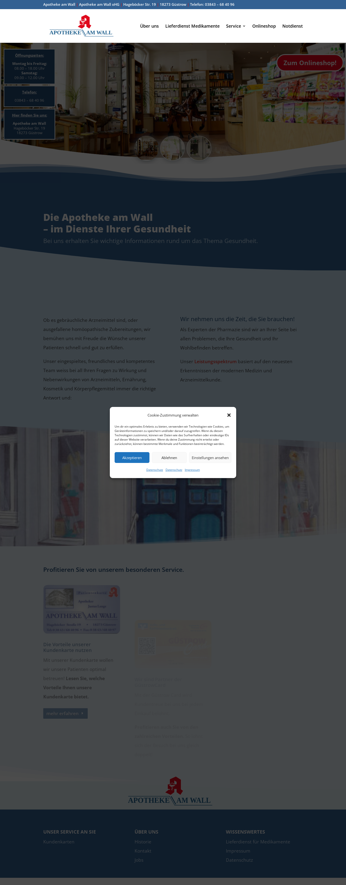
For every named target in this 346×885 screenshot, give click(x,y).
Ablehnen (169, 457)
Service (233, 26)
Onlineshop (264, 26)
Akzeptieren (132, 457)
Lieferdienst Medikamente (192, 26)
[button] (229, 415)
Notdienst (292, 26)
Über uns (149, 26)
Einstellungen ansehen (210, 457)
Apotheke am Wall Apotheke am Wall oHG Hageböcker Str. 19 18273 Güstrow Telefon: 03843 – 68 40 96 (139, 5)
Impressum (192, 470)
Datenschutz (154, 470)
